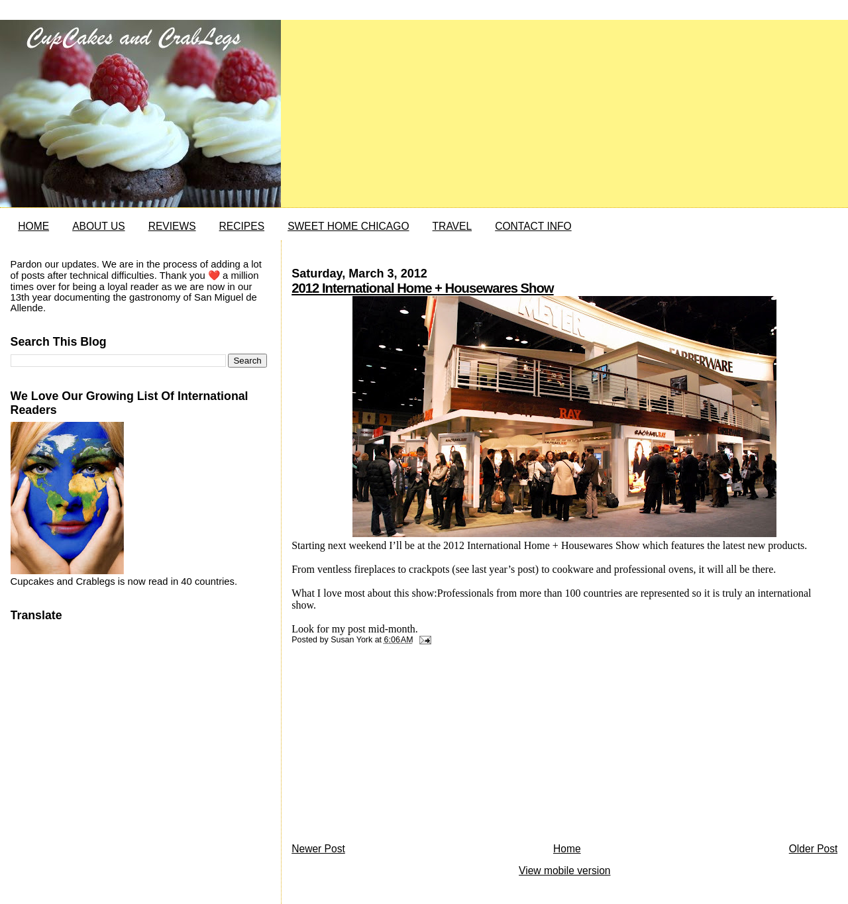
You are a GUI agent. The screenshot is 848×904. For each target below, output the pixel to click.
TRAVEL (452, 226)
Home (567, 848)
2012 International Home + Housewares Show (422, 288)
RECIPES (241, 226)
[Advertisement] (391, 747)
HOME (33, 226)
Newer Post (318, 848)
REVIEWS (172, 226)
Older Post (813, 848)
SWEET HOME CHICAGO (348, 226)
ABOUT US (98, 226)
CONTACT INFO (533, 226)
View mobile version (564, 870)
